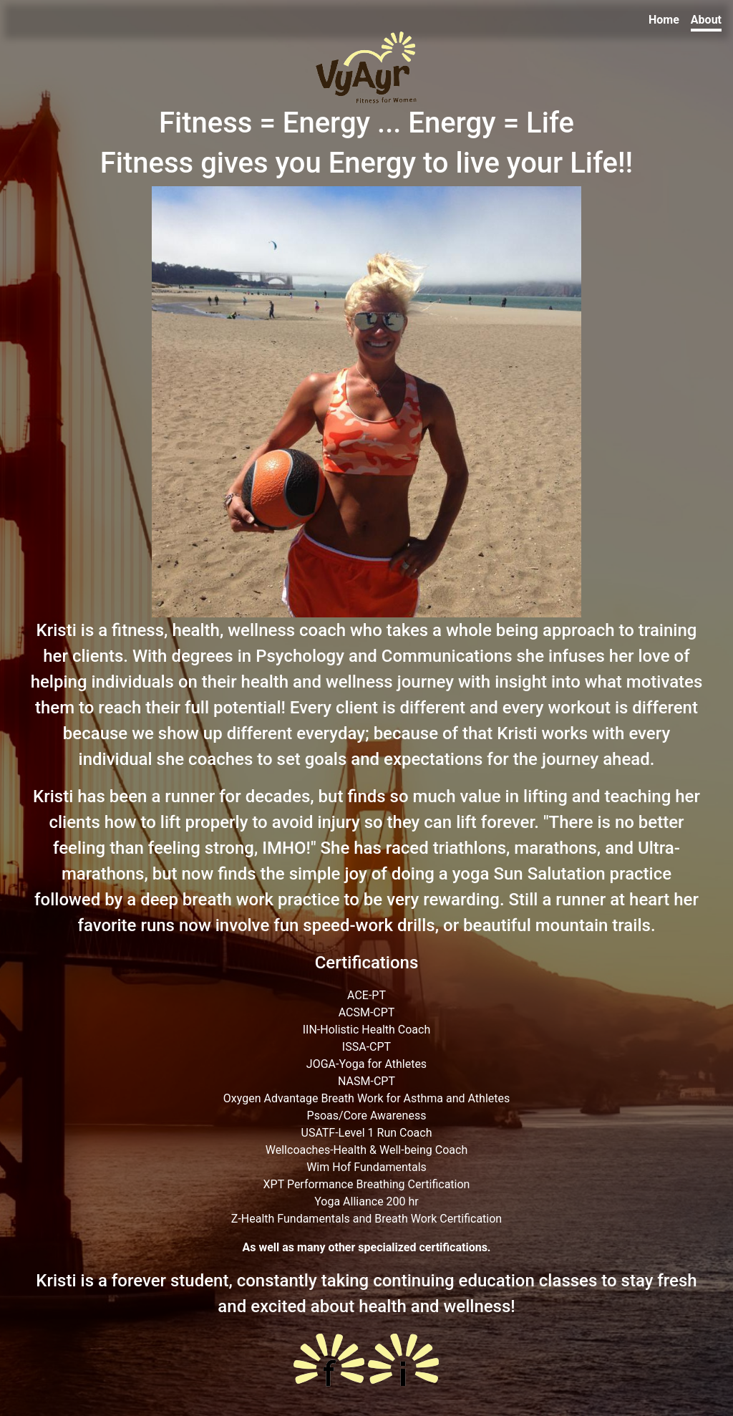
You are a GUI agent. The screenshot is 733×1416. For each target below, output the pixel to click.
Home (664, 20)
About (706, 20)
